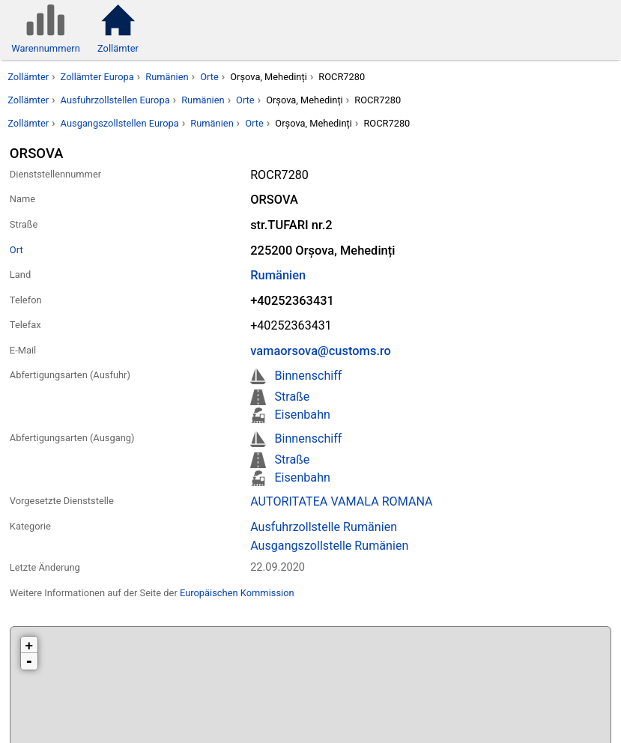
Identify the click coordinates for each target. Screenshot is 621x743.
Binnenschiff (308, 376)
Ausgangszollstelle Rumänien (329, 546)
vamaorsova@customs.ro (320, 351)
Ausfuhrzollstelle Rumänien (323, 527)
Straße (291, 396)
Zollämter (28, 76)
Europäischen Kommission (237, 592)
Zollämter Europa (97, 76)
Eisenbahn (302, 414)
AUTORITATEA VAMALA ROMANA (341, 501)
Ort (16, 249)
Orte (209, 76)
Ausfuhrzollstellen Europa (115, 100)
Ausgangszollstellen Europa (120, 123)
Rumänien (166, 76)
